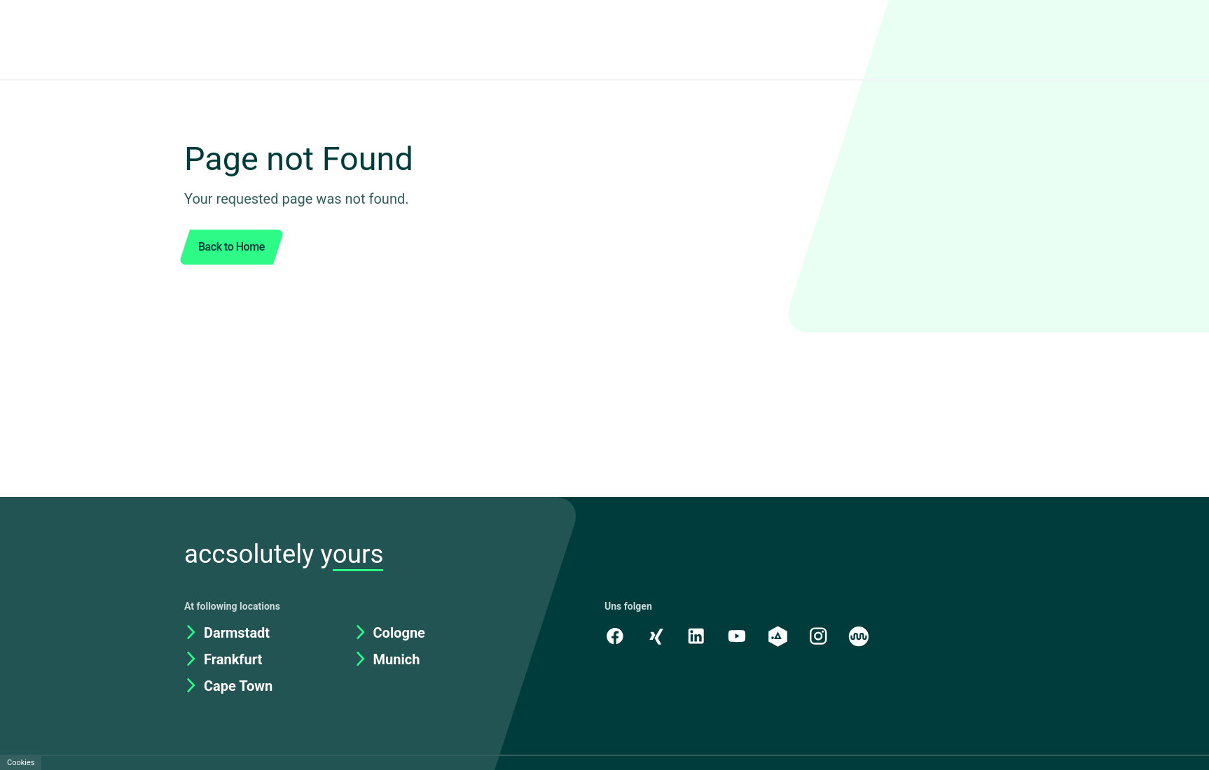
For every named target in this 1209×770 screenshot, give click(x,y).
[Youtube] (738, 635)
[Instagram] (821, 635)
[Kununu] (862, 635)
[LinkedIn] (697, 635)
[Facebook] (615, 635)
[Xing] (656, 635)
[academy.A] (780, 635)
